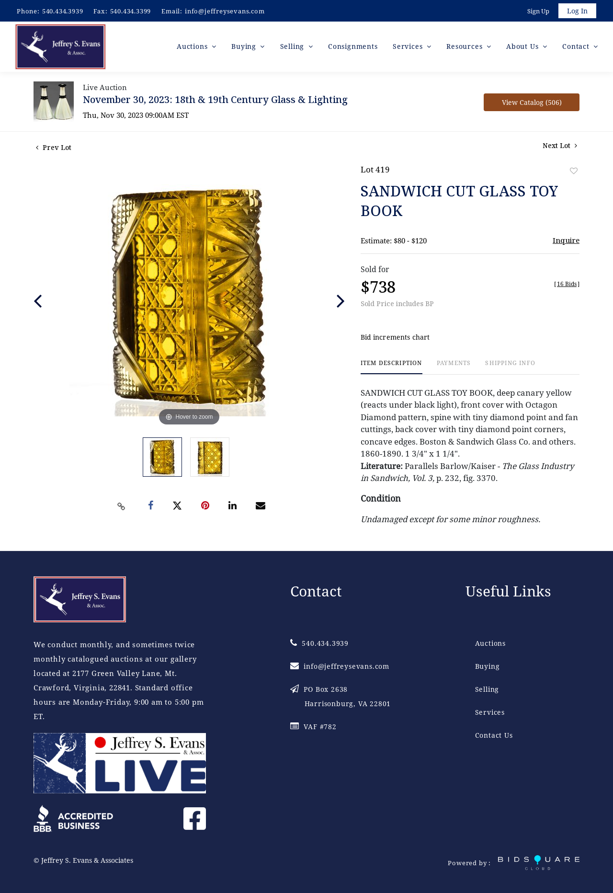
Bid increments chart (395, 338)
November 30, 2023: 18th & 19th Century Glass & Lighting (215, 100)
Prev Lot (53, 148)
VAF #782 (313, 726)
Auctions (490, 643)
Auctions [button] (193, 47)
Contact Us (494, 735)
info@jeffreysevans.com (225, 11)
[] (566, 285)
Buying (487, 666)
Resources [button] (465, 47)
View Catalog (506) (532, 103)
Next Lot (560, 147)
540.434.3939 (62, 11)
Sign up (537, 11)
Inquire (566, 241)
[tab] (391, 369)
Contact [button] (576, 47)
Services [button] (409, 47)
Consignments (353, 47)
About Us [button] (523, 47)
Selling (487, 689)
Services (490, 712)
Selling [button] (293, 47)
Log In (577, 11)
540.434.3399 (130, 11)
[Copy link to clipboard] (121, 508)
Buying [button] (245, 47)
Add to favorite (573, 172)
